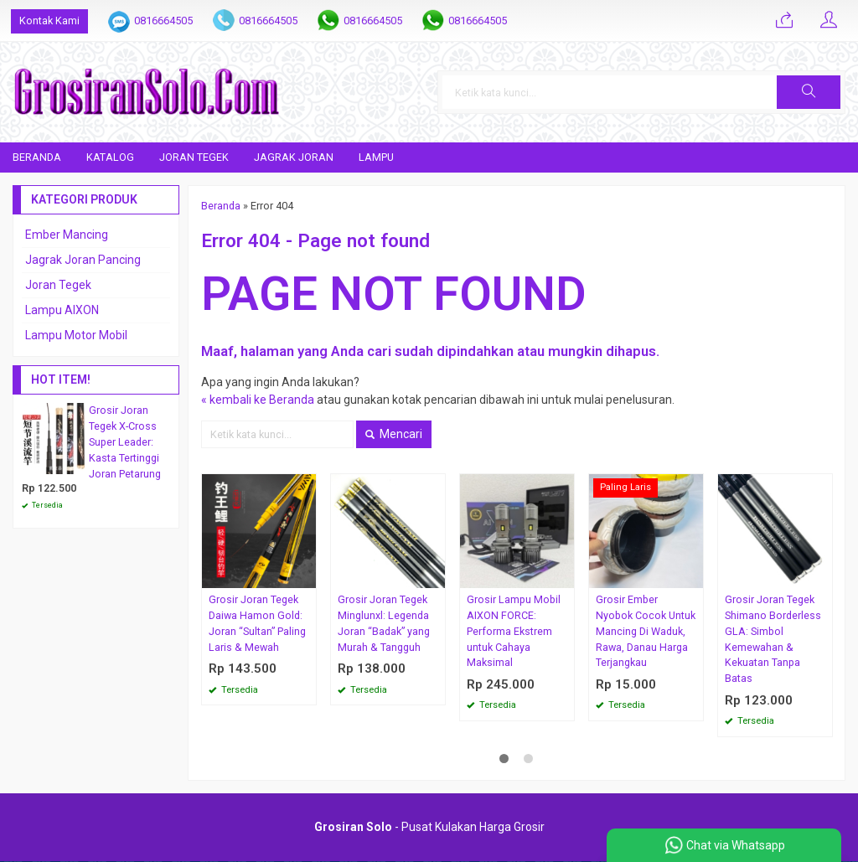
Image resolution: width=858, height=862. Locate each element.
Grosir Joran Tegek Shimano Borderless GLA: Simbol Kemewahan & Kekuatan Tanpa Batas (773, 638)
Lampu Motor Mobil (76, 335)
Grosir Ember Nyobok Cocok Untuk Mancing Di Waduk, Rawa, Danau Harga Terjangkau (646, 631)
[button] (808, 92)
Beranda (37, 157)
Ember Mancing (66, 234)
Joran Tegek (194, 157)
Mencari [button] (393, 434)
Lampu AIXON (62, 310)
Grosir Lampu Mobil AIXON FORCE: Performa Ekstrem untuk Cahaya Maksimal (514, 631)
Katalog (110, 157)
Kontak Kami (49, 20)
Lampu (376, 157)
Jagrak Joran (293, 157)
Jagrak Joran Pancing (83, 259)
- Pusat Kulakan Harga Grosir (429, 827)
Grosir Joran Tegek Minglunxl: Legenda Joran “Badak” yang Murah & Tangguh (384, 623)
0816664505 (163, 20)
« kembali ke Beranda (257, 399)
